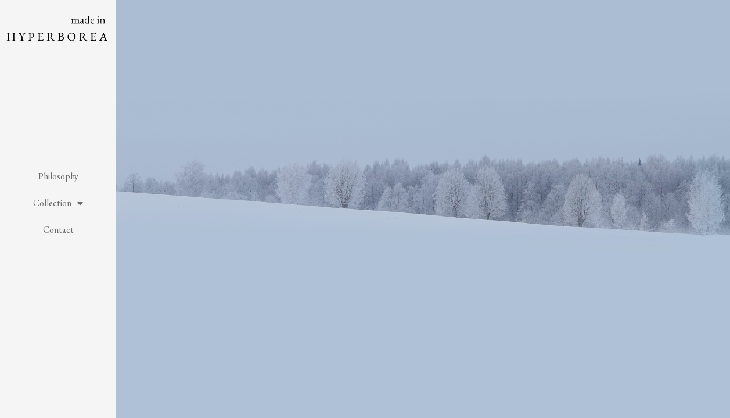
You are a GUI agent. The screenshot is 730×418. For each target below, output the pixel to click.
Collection (58, 203)
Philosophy (58, 176)
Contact (58, 230)
